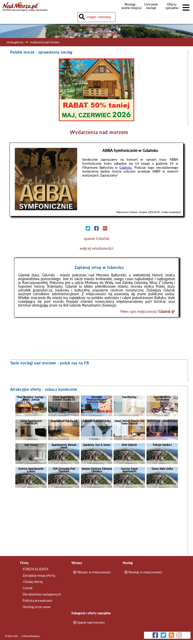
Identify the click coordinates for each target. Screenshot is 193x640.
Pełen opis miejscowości (147, 311)
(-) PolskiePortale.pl (30, 636)
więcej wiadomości (97, 248)
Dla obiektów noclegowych (42, 594)
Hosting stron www (37, 607)
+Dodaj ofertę (33, 582)
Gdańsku (125, 167)
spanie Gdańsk (96, 238)
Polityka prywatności (37, 601)
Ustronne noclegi (151, 6)
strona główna (14, 42)
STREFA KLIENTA (36, 569)
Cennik (28, 588)
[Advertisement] (96, 522)
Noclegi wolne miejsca (130, 6)
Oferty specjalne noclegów (172, 8)
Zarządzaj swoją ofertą (39, 575)
